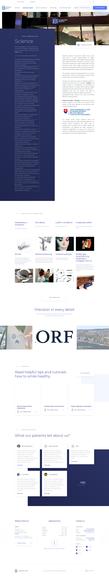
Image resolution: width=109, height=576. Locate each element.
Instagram (80, 546)
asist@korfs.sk (33, 1)
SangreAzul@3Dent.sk (89, 530)
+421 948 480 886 (20, 1)
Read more (27, 399)
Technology (53, 7)
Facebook (90, 546)
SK (90, 1)
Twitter (79, 550)
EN (93, 1)
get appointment (100, 7)
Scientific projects (28, 7)
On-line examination (84, 7)
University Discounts (65, 7)
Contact (76, 7)
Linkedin (89, 550)
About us (17, 7)
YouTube (79, 553)
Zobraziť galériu (86, 44)
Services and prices (41, 7)
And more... (81, 485)
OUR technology (54, 297)
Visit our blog (85, 373)
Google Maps (21, 543)
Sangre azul (91, 539)
